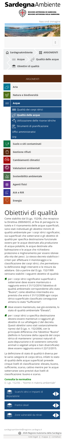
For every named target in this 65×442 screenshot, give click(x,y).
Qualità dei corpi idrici (27, 109)
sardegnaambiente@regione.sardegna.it (23, 429)
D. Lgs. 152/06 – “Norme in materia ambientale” (30, 382)
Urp (14, 136)
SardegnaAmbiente (19, 52)
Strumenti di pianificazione (30, 126)
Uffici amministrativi (24, 131)
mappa (45, 436)
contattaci (56, 436)
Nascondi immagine (49, 21)
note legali (33, 436)
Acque (18, 59)
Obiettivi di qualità (25, 66)
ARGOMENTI (48, 52)
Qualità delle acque (45, 59)
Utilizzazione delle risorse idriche (34, 120)
